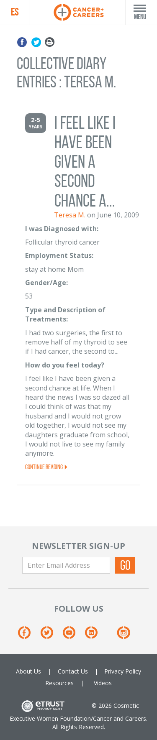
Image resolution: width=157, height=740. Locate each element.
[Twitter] (51, 635)
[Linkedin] (95, 635)
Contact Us (73, 671)
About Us (28, 671)
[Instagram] (123, 635)
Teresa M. (69, 214)
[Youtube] (73, 635)
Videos (103, 683)
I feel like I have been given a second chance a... (85, 161)
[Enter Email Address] (66, 565)
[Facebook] (28, 635)
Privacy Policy (122, 671)
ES (14, 12)
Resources (59, 683)
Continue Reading (46, 466)
